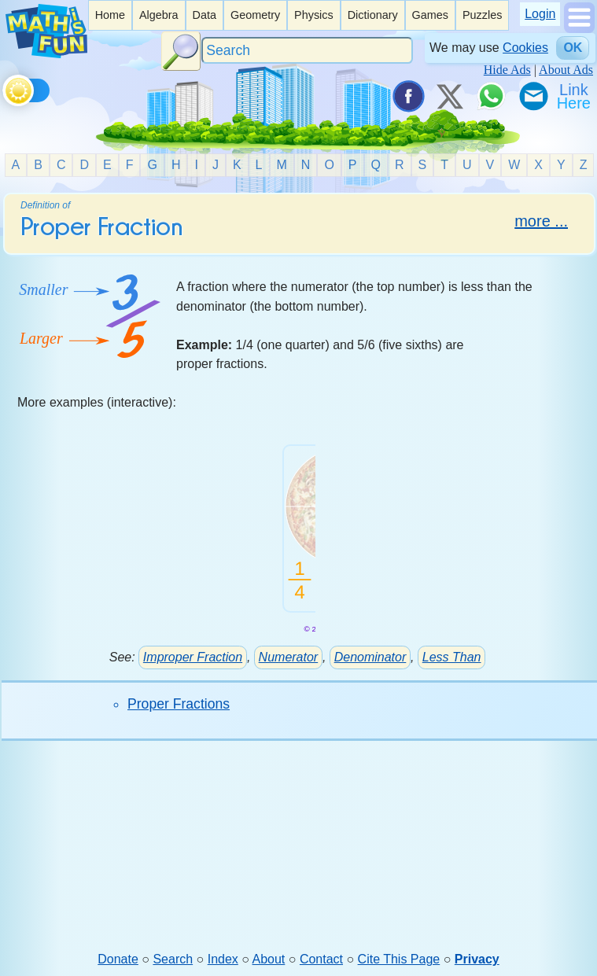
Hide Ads (507, 69)
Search (173, 959)
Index (223, 959)
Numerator (289, 657)
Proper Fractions (178, 704)
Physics (314, 15)
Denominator (370, 657)
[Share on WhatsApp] (491, 96)
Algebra (159, 15)
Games (430, 15)
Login (540, 13)
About (269, 959)
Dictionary (373, 15)
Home (110, 15)
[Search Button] (181, 51)
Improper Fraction (192, 657)
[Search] (307, 50)
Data (204, 15)
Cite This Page (399, 959)
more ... (541, 221)
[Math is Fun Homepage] (46, 54)
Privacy (477, 959)
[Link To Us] (575, 96)
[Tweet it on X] (449, 96)
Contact (321, 959)
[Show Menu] (579, 28)
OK (572, 47)
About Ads (566, 69)
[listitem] (110, 15)
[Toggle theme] (5, 87)
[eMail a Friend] (532, 96)
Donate (118, 959)
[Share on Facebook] (407, 96)
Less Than (451, 657)
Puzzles (482, 15)
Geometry (255, 15)
